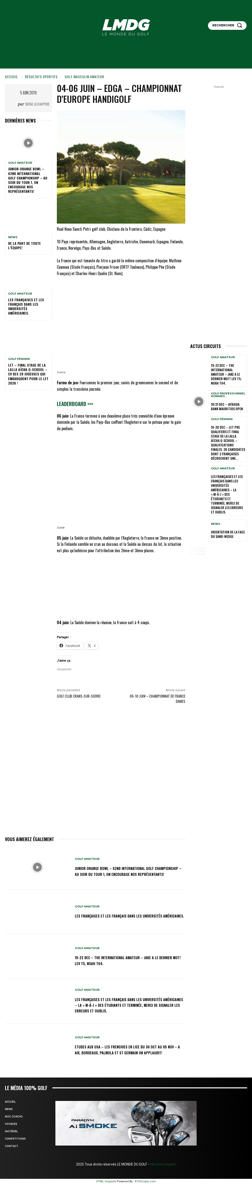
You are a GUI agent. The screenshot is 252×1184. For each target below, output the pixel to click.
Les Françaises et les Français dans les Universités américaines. (26, 306)
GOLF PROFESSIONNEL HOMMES (228, 388)
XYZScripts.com (145, 1181)
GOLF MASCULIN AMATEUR (84, 76)
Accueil (11, 76)
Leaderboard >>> (75, 403)
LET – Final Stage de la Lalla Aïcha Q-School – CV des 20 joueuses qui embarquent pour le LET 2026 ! (28, 374)
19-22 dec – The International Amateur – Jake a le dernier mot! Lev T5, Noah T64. (125, 960)
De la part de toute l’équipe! (24, 245)
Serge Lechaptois (37, 103)
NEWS (12, 237)
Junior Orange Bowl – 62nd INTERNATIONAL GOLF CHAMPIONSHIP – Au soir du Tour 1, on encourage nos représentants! (27, 180)
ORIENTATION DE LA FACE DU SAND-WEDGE (227, 505)
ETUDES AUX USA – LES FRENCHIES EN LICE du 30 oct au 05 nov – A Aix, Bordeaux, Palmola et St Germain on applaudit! (127, 1050)
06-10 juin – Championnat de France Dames (157, 698)
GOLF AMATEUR (20, 162)
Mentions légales (162, 1164)
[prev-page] (193, 522)
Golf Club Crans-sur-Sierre (79, 696)
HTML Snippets (106, 1181)
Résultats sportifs (41, 76)
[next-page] (201, 522)
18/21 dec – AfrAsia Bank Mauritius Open (227, 399)
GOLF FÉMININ (19, 359)
